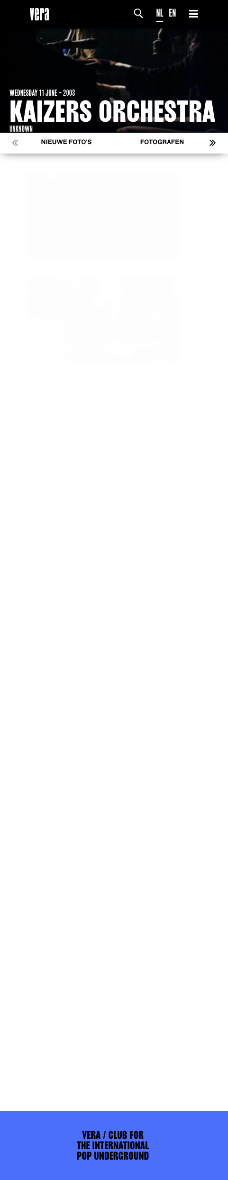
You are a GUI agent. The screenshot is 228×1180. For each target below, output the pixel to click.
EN (172, 13)
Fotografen (162, 142)
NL (160, 13)
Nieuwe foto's (66, 142)
